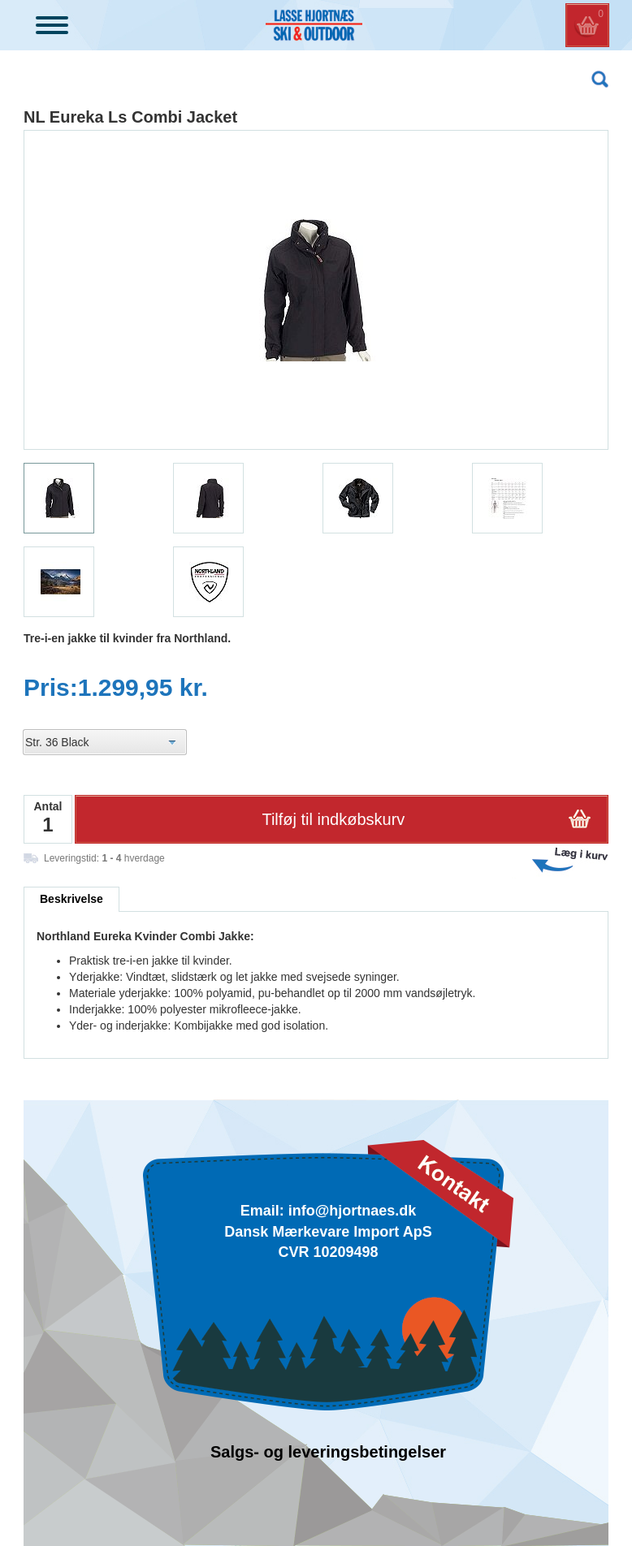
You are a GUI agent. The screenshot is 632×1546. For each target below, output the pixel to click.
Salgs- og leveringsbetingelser (328, 1452)
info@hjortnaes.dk (352, 1211)
